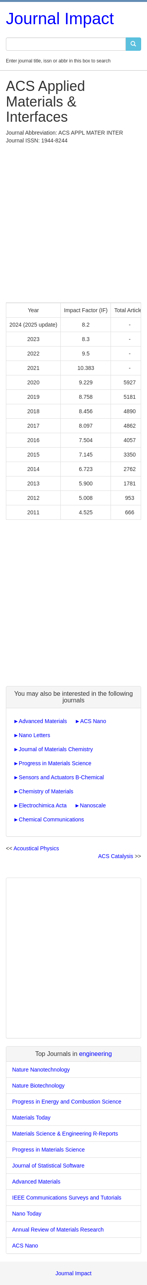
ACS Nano (93, 721)
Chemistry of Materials (46, 791)
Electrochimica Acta (43, 805)
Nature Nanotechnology (41, 1069)
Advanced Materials (43, 721)
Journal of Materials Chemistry (56, 749)
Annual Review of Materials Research (57, 1229)
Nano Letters (34, 735)
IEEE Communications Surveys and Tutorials (67, 1197)
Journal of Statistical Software (48, 1165)
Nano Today (26, 1213)
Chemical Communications (51, 819)
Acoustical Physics (36, 848)
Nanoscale (93, 805)
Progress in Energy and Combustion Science (67, 1101)
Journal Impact (60, 18)
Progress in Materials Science (55, 763)
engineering (95, 1053)
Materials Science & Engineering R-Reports (65, 1133)
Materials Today (31, 1117)
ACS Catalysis (115, 856)
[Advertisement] (73, 221)
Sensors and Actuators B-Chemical (61, 777)
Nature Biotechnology (38, 1085)
